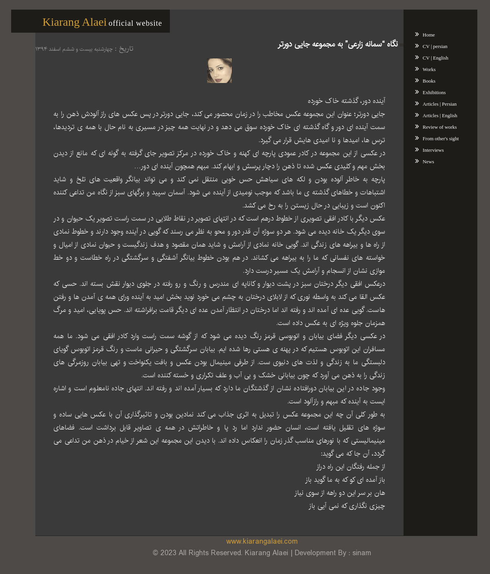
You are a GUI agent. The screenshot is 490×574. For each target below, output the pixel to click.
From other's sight (430, 138)
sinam (350, 553)
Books (418, 81)
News (417, 161)
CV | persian (424, 46)
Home (418, 35)
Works (418, 69)
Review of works (429, 127)
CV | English (424, 58)
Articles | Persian (429, 104)
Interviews (422, 150)
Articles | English (429, 115)
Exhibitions (423, 92)
